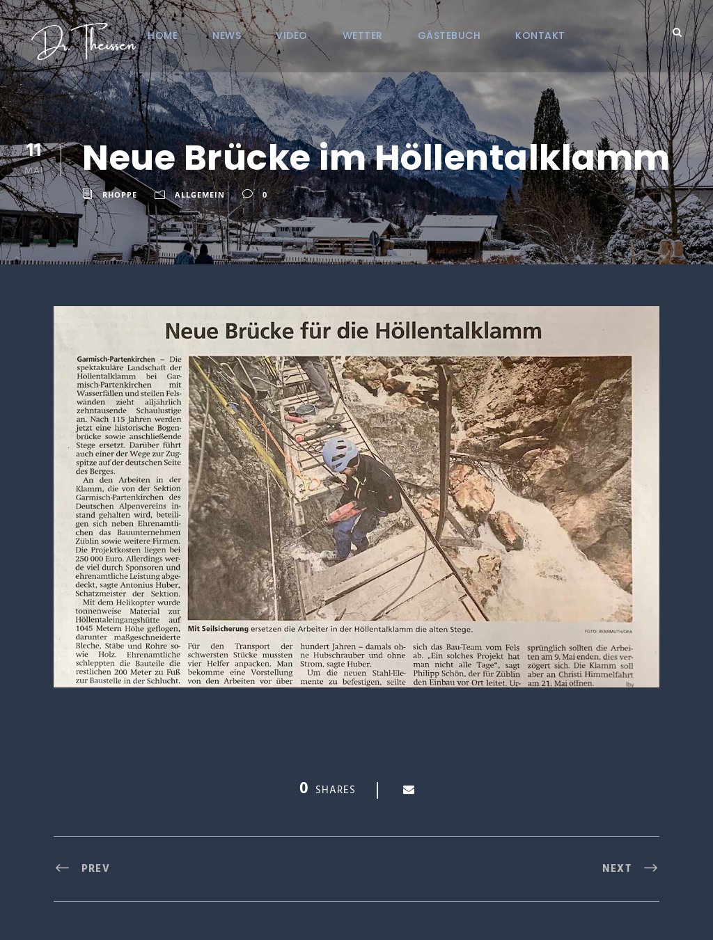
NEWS (226, 35)
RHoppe (119, 194)
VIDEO (292, 35)
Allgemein (200, 194)
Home (163, 35)
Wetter (363, 35)
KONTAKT (540, 35)
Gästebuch (449, 35)
